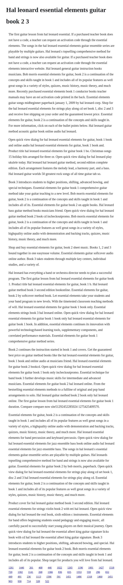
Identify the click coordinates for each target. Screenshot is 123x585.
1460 (99, 576)
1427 (101, 567)
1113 (38, 576)
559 (89, 572)
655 (69, 572)
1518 (111, 567)
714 (29, 581)
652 (107, 572)
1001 (90, 567)
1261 (11, 567)
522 (47, 581)
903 (10, 581)
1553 (79, 572)
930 (20, 581)
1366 (50, 572)
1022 (59, 567)
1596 (48, 576)
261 (31, 567)
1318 (89, 576)
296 (98, 572)
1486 (79, 576)
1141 (30, 572)
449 (10, 576)
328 (38, 581)
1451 (68, 576)
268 (40, 572)
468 (40, 567)
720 (10, 572)
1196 (80, 567)
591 (59, 576)
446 (50, 567)
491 (20, 576)
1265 (70, 567)
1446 (21, 567)
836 (60, 572)
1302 (20, 572)
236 (29, 576)
